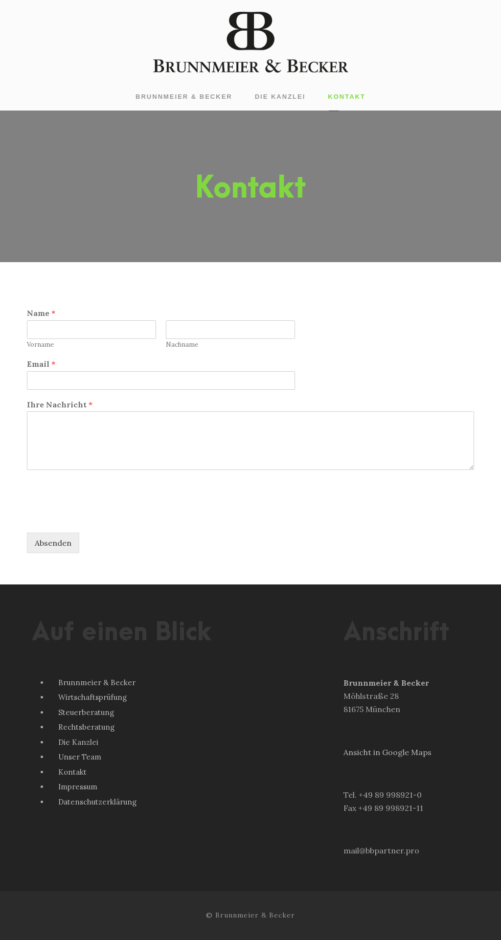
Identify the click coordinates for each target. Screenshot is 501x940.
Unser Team (79, 756)
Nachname (182, 345)
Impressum (77, 786)
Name (41, 313)
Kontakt (346, 96)
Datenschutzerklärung (97, 801)
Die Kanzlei (280, 96)
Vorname (40, 345)
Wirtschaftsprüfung (92, 697)
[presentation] (101, 516)
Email (41, 364)
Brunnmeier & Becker (184, 96)
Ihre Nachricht (59, 404)
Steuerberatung (86, 712)
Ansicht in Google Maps (387, 752)
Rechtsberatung (86, 727)
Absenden (53, 543)
